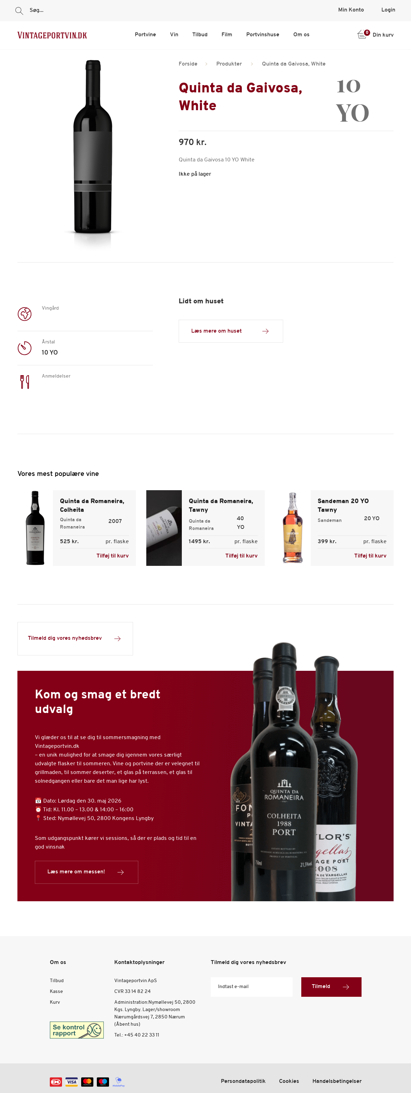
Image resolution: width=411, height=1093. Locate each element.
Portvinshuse (262, 35)
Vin (174, 35)
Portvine (145, 35)
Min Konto (351, 10)
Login (388, 10)
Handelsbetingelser (337, 1081)
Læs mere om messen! (86, 872)
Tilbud (200, 35)
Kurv (55, 1002)
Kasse (56, 991)
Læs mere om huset (231, 331)
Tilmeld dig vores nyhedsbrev (75, 638)
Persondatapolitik (243, 1081)
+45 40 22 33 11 (141, 1035)
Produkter (229, 64)
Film (227, 35)
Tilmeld (331, 987)
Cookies (289, 1081)
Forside (188, 64)
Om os (301, 35)
